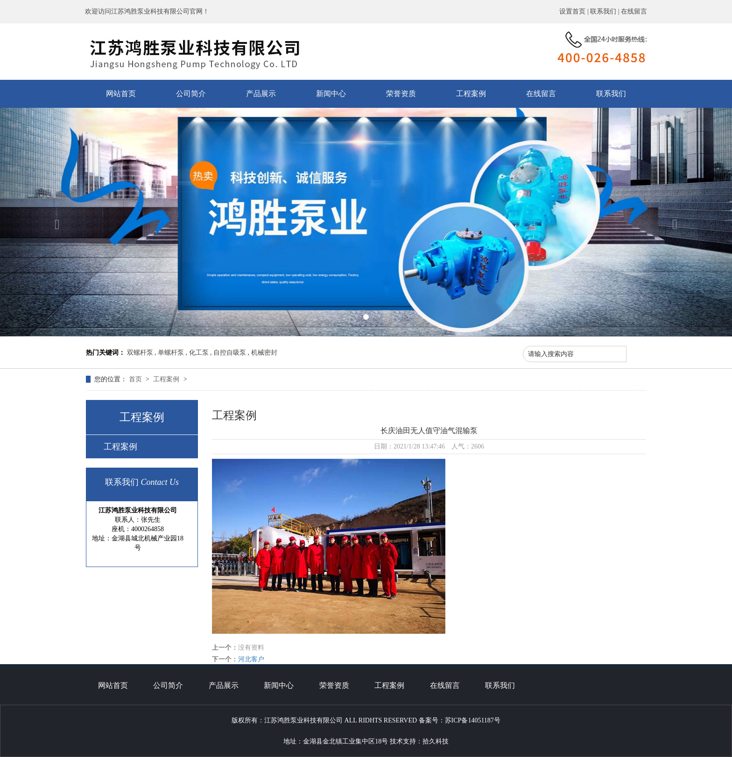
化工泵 (199, 352)
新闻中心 (331, 94)
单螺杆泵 (171, 352)
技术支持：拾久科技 (419, 741)
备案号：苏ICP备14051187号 (459, 720)
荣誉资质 (401, 94)
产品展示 (261, 94)
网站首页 (121, 94)
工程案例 (471, 94)
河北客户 (251, 659)
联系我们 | (605, 11)
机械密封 (264, 352)
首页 (136, 379)
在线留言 (634, 11)
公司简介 (191, 94)
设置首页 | (574, 11)
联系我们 (611, 94)
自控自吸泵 (229, 352)
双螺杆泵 (140, 352)
